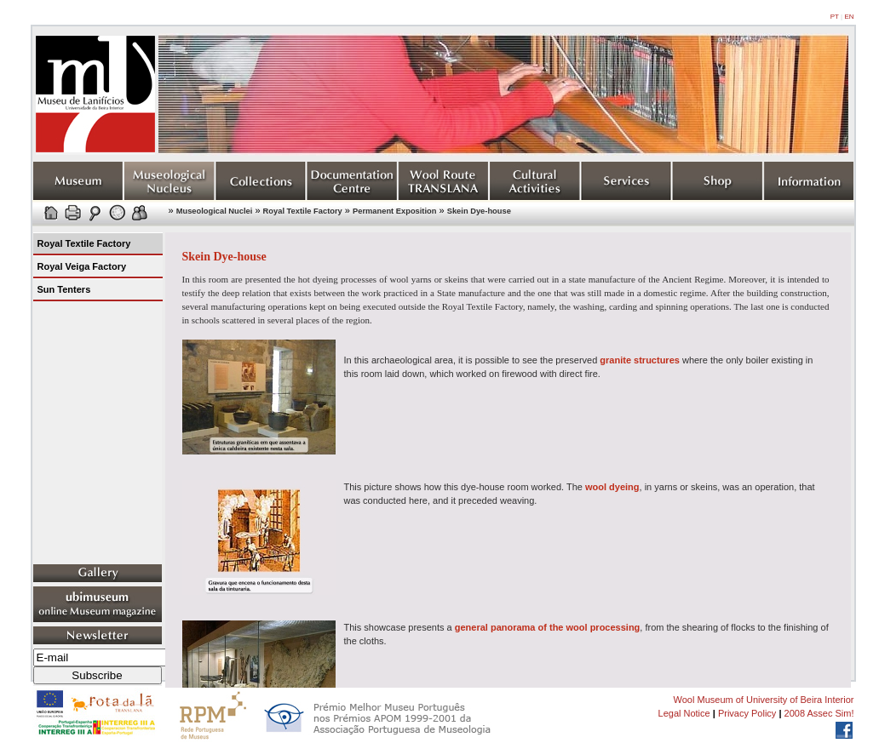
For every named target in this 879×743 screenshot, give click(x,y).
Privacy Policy (747, 713)
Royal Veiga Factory (82, 266)
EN (848, 16)
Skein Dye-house (479, 211)
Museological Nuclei (214, 211)
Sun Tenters (64, 289)
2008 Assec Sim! (819, 713)
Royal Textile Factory (302, 211)
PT (834, 16)
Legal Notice (684, 713)
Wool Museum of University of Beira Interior (764, 699)
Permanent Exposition (394, 211)
